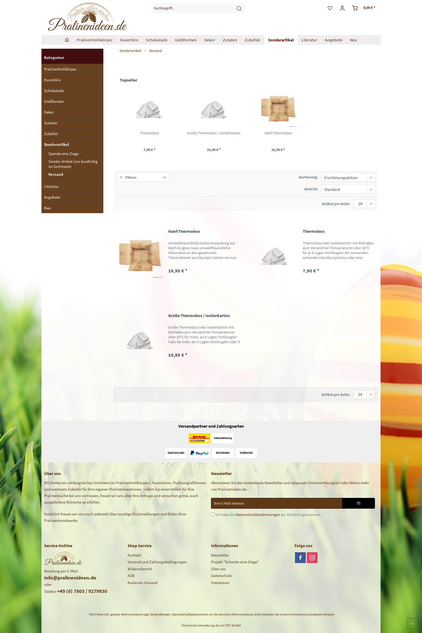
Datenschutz (221, 575)
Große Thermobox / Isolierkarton (213, 133)
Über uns (218, 568)
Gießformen (54, 101)
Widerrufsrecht (140, 568)
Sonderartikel (56, 144)
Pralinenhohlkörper (60, 69)
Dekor (49, 112)
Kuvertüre (52, 79)
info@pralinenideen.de (70, 577)
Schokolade (54, 90)
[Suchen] (239, 8)
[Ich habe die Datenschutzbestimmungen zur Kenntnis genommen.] (212, 514)
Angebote (52, 197)
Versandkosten (160, 614)
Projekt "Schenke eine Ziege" (235, 561)
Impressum (220, 582)
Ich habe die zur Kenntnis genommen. (268, 514)
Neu (47, 207)
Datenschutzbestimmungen (257, 514)
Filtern (128, 177)
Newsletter (220, 555)
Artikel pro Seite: (336, 203)
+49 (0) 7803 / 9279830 (82, 591)
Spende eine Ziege (63, 153)
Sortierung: (308, 177)
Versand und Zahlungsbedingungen (157, 561)
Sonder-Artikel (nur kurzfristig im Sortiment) (73, 164)
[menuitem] (198, 8)
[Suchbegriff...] (198, 8)
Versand (55, 174)
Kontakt (134, 555)
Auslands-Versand (142, 582)
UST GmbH (233, 625)
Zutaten (50, 122)
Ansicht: (311, 189)
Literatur (51, 186)
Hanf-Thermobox (278, 133)
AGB (131, 575)
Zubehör (51, 133)
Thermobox (149, 133)
